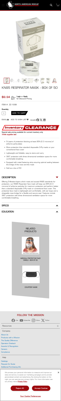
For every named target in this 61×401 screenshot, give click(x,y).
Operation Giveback (8, 343)
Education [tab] (8, 211)
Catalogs (4, 361)
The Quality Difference (9, 340)
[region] (30, 385)
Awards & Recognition (9, 346)
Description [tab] (9, 177)
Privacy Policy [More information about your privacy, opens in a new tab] (22, 381)
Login (19, 96)
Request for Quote (8, 364)
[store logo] (23, 5)
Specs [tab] (5, 205)
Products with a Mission (10, 337)
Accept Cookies (41, 388)
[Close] (58, 372)
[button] (13, 81)
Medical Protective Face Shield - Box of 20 (30, 259)
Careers (4, 349)
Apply (25, 96)
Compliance (5, 352)
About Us (4, 335)
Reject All (20, 388)
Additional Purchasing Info (11, 367)
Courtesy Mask (31, 287)
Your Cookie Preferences (30, 396)
